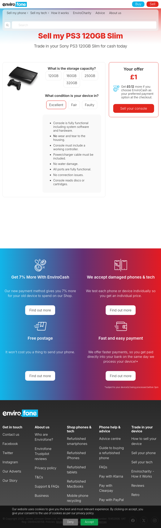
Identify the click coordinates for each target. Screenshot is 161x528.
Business (42, 495)
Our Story (10, 480)
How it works (60, 13)
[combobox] (18, 25)
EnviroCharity (82, 13)
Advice (100, 13)
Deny (70, 522)
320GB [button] (71, 83)
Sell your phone (143, 453)
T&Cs (39, 477)
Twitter (8, 453)
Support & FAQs (47, 486)
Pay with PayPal (111, 500)
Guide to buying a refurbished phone (111, 453)
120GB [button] (53, 76)
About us (115, 13)
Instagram (10, 462)
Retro (135, 495)
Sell (152, 4)
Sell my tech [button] (38, 13)
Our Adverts (12, 471)
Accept (89, 522)
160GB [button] (71, 76)
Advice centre (110, 439)
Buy (138, 4)
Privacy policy (45, 468)
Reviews (137, 485)
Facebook (10, 444)
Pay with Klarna (111, 476)
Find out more (40, 310)
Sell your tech (141, 462)
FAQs (103, 467)
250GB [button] (89, 76)
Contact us (11, 434)
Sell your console (133, 108)
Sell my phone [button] (16, 13)
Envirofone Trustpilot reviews (43, 454)
